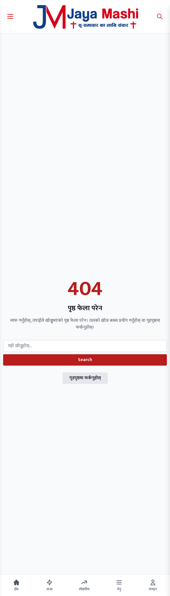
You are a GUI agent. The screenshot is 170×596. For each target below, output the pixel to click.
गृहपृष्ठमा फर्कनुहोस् (85, 378)
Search (85, 360)
